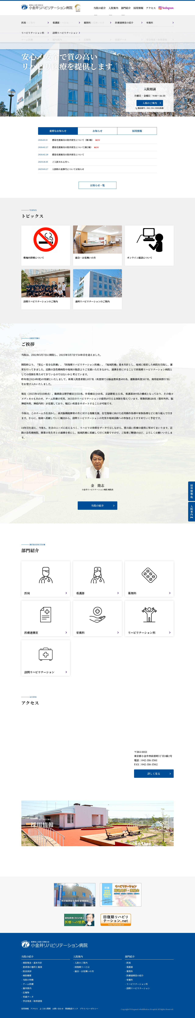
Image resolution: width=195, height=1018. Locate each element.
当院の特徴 (28, 979)
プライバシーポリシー (89, 1008)
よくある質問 (45, 1008)
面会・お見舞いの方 (84, 971)
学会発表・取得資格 (32, 1001)
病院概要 (27, 975)
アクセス (151, 8)
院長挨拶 (27, 971)
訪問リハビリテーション (138, 988)
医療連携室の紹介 (135, 975)
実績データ (28, 996)
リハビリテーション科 (137, 983)
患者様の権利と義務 (32, 966)
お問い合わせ (57, 1008)
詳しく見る (153, 773)
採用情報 (138, 8)
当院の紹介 (97, 505)
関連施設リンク (71, 1008)
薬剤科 (129, 971)
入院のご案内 (150, 103)
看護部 (129, 966)
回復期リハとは (82, 966)
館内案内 (27, 988)
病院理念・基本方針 (32, 962)
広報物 (26, 992)
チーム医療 (28, 983)
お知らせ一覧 (97, 185)
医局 (128, 962)
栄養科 (129, 979)
